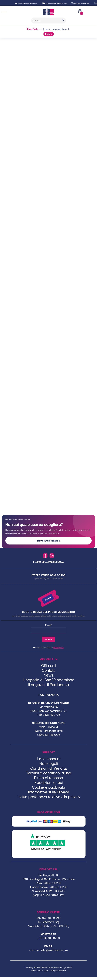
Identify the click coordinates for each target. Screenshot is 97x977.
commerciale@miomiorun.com (48, 950)
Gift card (48, 665)
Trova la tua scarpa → (48, 540)
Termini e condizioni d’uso (48, 773)
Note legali (48, 763)
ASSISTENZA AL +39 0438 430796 (29, 3)
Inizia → (48, 34)
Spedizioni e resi (48, 782)
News (48, 675)
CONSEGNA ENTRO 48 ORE (83, 3)
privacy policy (58, 648)
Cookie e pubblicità (48, 787)
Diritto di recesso (48, 777)
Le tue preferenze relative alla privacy (48, 796)
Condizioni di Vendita (48, 768)
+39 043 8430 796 (48, 918)
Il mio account (48, 758)
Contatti (48, 670)
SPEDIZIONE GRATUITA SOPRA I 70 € (58, 3)
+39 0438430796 (48, 938)
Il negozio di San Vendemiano (48, 679)
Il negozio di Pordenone (48, 684)
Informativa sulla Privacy (48, 792)
